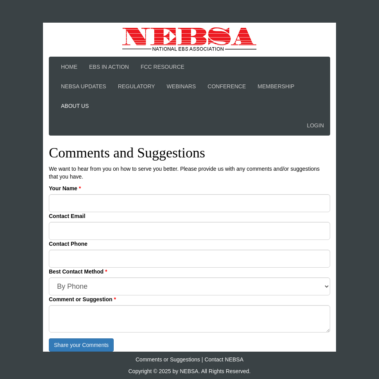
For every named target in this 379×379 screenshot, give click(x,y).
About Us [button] (75, 106)
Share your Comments (81, 345)
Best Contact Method (77, 271)
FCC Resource (162, 67)
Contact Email (67, 216)
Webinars (181, 86)
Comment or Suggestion (81, 299)
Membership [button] (275, 86)
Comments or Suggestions (168, 359)
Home (69, 67)
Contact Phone (68, 244)
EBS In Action (109, 67)
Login (315, 125)
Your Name (64, 188)
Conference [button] (226, 86)
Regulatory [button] (136, 86)
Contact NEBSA (223, 359)
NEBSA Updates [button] (83, 86)
